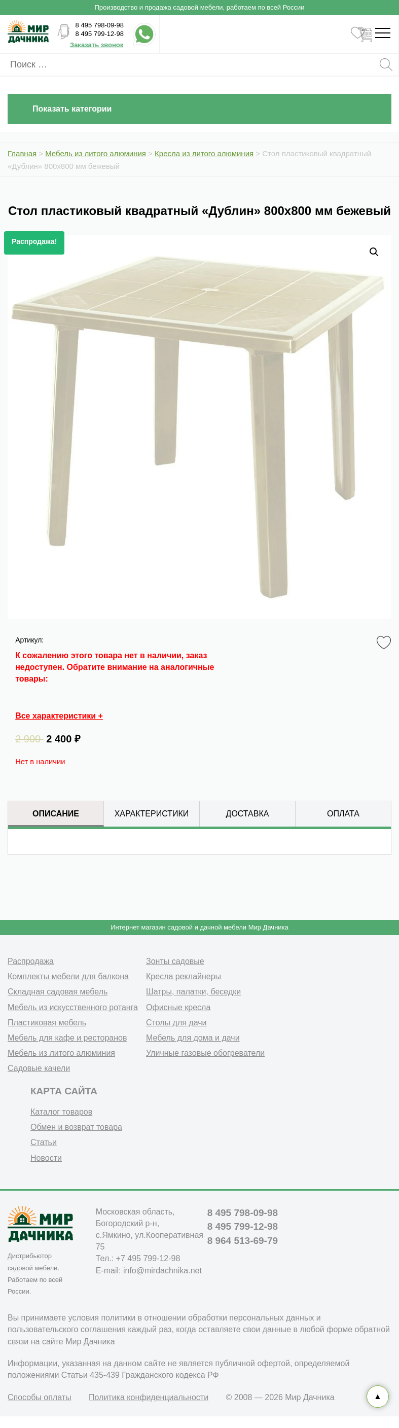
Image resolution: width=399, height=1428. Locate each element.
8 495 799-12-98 (100, 34)
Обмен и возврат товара (76, 1127)
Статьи (43, 1142)
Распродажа (31, 961)
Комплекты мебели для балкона (68, 976)
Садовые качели (39, 1068)
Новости (46, 1158)
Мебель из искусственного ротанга (73, 1007)
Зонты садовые (175, 961)
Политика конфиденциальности (148, 1397)
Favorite (385, 643)
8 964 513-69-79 (242, 1240)
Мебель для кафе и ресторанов (67, 1037)
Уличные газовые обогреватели (205, 1053)
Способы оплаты (39, 1397)
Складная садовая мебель (57, 991)
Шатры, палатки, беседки (193, 991)
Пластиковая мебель (47, 1022)
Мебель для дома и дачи (193, 1037)
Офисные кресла (178, 1007)
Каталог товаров (61, 1112)
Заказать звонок (96, 45)
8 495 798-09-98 (100, 25)
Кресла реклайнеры (183, 976)
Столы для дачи (176, 1022)
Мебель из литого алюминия (61, 1053)
